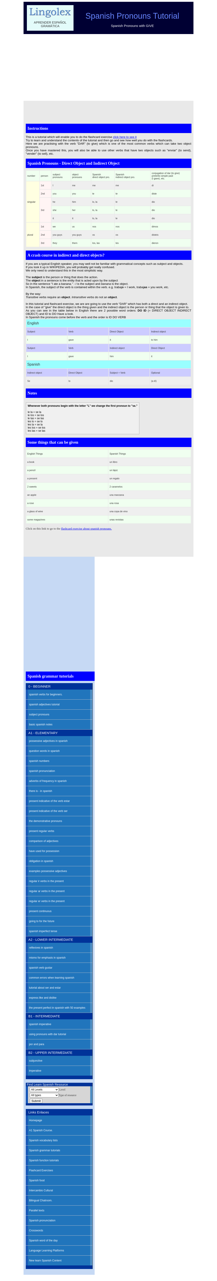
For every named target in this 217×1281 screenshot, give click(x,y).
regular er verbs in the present (47, 901)
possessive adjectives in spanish (48, 741)
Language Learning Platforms (46, 1250)
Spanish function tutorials (44, 1160)
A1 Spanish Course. (41, 1130)
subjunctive (35, 1060)
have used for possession (44, 851)
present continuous (40, 911)
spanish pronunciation (42, 771)
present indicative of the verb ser (48, 811)
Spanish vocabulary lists (43, 1140)
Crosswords (36, 1230)
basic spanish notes (40, 724)
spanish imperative (40, 1024)
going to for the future (41, 921)
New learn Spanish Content (45, 1260)
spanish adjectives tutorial (44, 704)
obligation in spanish (41, 861)
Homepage (35, 1120)
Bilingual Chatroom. (40, 1200)
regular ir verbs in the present (46, 881)
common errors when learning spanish (51, 977)
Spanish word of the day (43, 1240)
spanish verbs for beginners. (46, 694)
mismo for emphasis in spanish (47, 957)
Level (62, 1089)
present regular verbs (41, 831)
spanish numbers (39, 761)
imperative (35, 1070)
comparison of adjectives (43, 841)
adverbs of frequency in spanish (48, 781)
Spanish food (37, 1180)
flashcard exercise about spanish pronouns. (86, 528)
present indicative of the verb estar (49, 801)
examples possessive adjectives (48, 871)
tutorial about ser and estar (45, 987)
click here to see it (125, 137)
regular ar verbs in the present (47, 891)
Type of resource (67, 1095)
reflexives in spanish (41, 947)
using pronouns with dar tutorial (47, 1034)
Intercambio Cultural (41, 1190)
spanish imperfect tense (43, 931)
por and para (36, 1044)
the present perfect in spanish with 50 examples (57, 1007)
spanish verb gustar (40, 967)
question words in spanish (44, 751)
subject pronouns (39, 714)
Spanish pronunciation (42, 1220)
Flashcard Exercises (41, 1170)
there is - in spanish (40, 791)
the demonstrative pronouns (45, 821)
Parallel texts (36, 1210)
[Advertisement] (108, 67)
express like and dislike (42, 997)
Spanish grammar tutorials (44, 1150)
